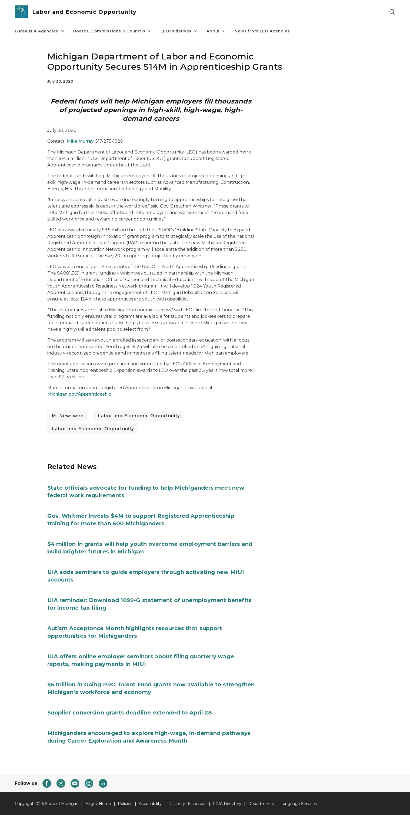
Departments (261, 803)
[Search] (392, 12)
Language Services (299, 803)
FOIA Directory (227, 803)
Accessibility (150, 803)
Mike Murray (80, 141)
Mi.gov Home (98, 803)
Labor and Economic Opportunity (139, 415)
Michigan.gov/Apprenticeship (79, 394)
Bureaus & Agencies (40, 31)
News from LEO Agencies (262, 31)
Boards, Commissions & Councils (112, 31)
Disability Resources (187, 803)
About (216, 31)
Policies (125, 803)
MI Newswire (68, 415)
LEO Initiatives (179, 31)
